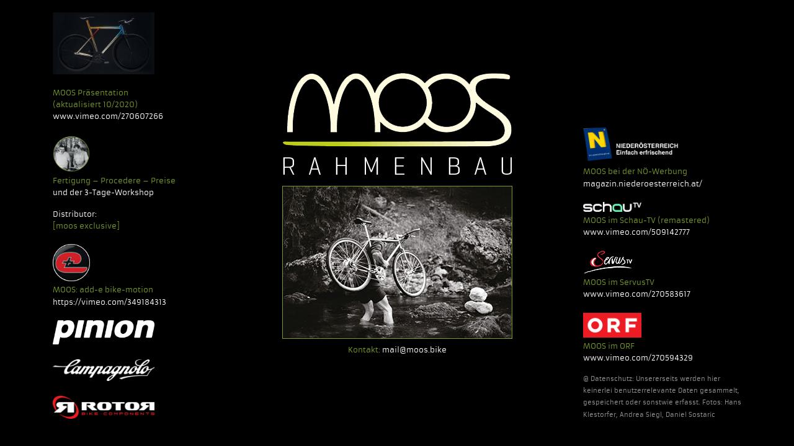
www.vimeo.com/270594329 (638, 357)
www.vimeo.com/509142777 (636, 232)
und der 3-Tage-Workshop (103, 192)
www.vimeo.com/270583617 (636, 294)
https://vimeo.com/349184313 (109, 302)
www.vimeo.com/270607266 (108, 116)
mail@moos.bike (414, 349)
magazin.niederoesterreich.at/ (642, 183)
